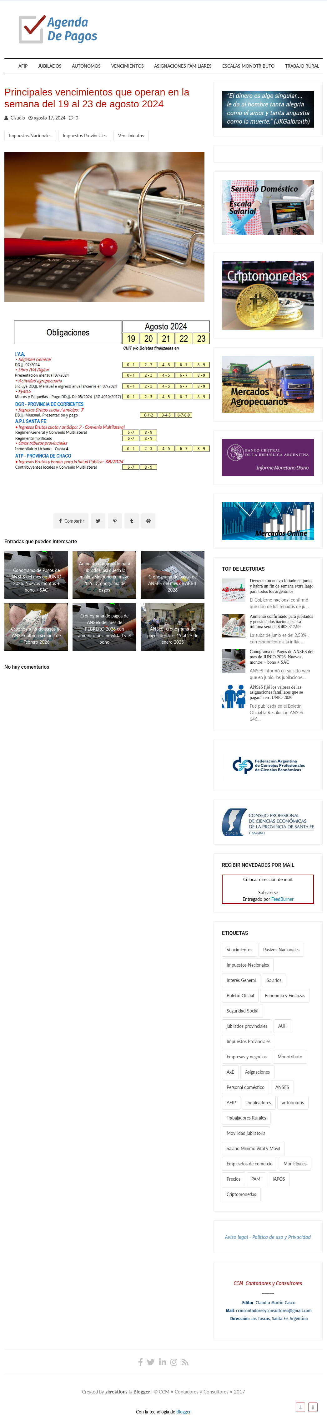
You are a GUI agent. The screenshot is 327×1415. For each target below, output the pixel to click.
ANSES (282, 1087)
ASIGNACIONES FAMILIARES (183, 66)
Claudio (14, 117)
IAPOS (279, 1179)
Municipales (295, 1163)
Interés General (241, 980)
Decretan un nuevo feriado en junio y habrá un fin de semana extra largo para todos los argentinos (282, 586)
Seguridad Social (242, 1010)
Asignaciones (257, 1072)
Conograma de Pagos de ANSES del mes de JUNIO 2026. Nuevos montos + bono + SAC (281, 657)
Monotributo (290, 1056)
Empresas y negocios (247, 1056)
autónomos (293, 1102)
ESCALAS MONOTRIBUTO (248, 66)
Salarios (274, 980)
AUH (283, 1026)
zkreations (116, 1391)
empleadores (259, 1102)
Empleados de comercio (250, 1163)
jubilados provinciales (247, 1026)
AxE (230, 1072)
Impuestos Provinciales (85, 135)
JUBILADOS (50, 66)
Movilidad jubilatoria (246, 1133)
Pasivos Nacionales (281, 949)
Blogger (141, 1391)
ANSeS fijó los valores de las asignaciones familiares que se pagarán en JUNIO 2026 (276, 692)
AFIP (23, 66)
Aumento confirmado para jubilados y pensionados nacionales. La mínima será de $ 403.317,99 (281, 621)
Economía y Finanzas (285, 995)
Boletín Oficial (240, 995)
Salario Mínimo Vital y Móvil (253, 1148)
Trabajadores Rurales (246, 1117)
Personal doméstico (245, 1087)
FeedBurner (282, 899)
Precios (233, 1179)
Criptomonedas (241, 1194)
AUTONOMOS (86, 66)
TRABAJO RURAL (302, 66)
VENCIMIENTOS (127, 66)
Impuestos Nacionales (30, 135)
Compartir (71, 521)
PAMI (256, 1179)
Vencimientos (131, 135)
